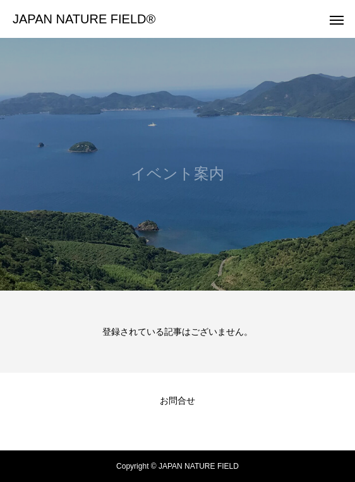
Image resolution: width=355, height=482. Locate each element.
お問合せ (177, 400)
